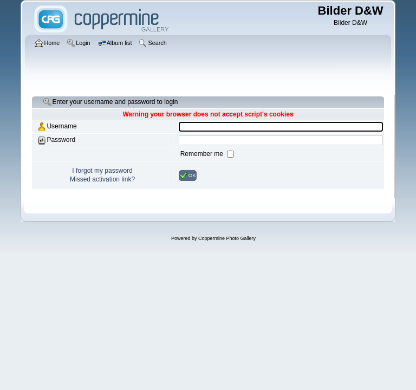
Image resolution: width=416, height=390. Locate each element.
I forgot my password (102, 170)
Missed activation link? (102, 179)
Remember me (202, 154)
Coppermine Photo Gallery (227, 238)
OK (187, 175)
